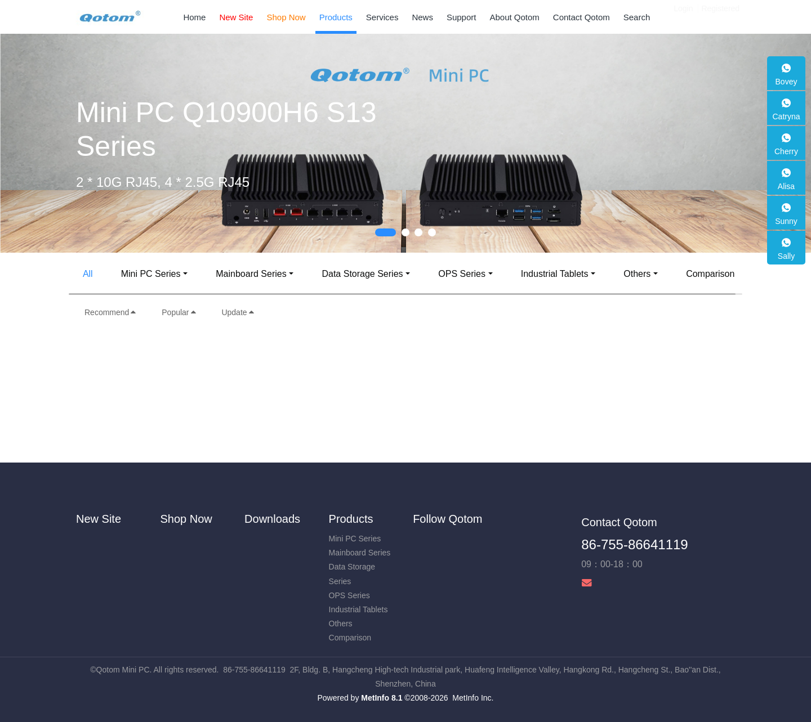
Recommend (110, 312)
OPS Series (461, 274)
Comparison (710, 274)
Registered (720, 16)
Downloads (272, 519)
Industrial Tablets (555, 274)
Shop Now (186, 519)
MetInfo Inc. (472, 697)
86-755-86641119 (634, 544)
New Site (98, 519)
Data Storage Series (362, 274)
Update (238, 312)
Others (636, 274)
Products (351, 519)
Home (194, 17)
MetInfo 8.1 (381, 697)
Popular (179, 312)
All (88, 274)
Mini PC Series (151, 274)
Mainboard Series (251, 274)
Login (683, 16)
